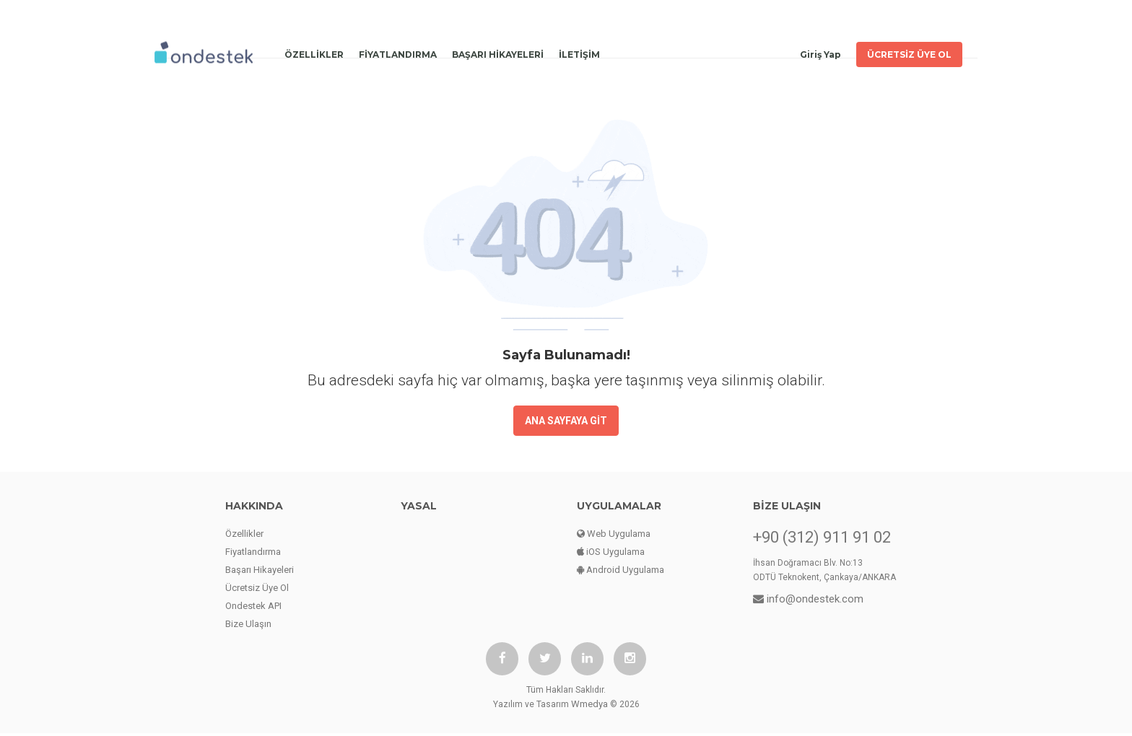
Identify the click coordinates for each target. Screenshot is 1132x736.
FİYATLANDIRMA (398, 50)
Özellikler (244, 533)
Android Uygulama (620, 569)
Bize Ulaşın (248, 623)
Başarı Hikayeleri (259, 569)
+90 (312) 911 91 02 (822, 537)
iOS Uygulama (611, 551)
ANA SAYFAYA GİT (566, 420)
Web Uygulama (613, 533)
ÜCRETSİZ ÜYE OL (909, 50)
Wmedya (589, 706)
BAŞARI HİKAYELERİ (498, 50)
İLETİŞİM (579, 50)
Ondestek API (253, 605)
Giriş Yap (820, 50)
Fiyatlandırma (253, 551)
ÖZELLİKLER (314, 50)
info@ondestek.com (808, 598)
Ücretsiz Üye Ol (257, 587)
